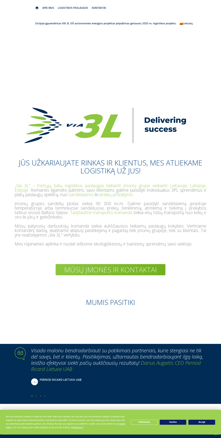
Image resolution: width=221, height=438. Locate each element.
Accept (201, 422)
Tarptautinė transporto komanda (101, 212)
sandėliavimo (81, 194)
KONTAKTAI (99, 8)
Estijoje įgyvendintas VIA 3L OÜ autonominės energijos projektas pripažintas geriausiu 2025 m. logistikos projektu (105, 23)
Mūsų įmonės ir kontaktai (110, 269)
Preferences (144, 422)
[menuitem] (186, 23)
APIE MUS (48, 8)
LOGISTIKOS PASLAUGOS (73, 8)
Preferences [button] (77, 427)
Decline (173, 422)
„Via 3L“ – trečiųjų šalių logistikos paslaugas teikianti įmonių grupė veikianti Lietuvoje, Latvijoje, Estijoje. (110, 188)
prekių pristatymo (116, 194)
